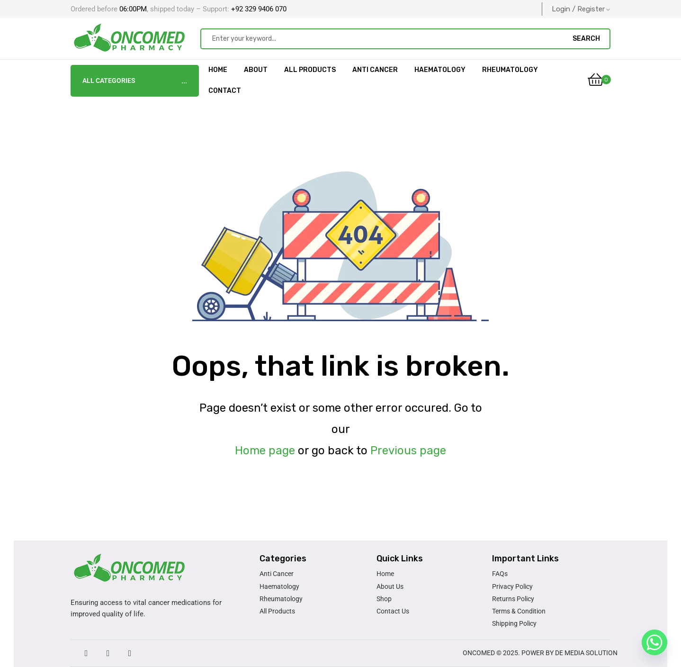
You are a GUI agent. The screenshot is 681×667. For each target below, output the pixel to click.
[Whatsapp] (654, 642)
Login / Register (581, 9)
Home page (265, 450)
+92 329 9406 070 (258, 9)
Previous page (408, 450)
